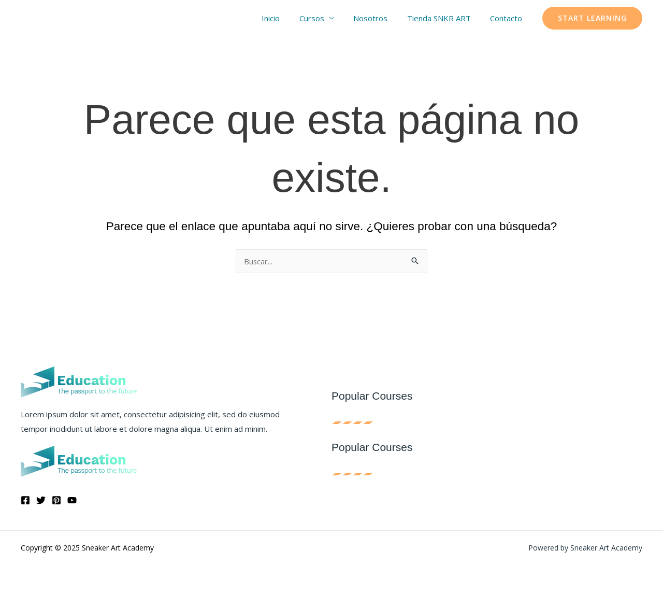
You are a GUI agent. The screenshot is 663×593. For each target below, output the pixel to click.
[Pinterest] (56, 500)
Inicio (288, 18)
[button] (592, 18)
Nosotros (380, 18)
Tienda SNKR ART (445, 18)
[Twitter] (41, 500)
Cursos (325, 18)
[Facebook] (25, 500)
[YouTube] (72, 500)
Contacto (508, 18)
